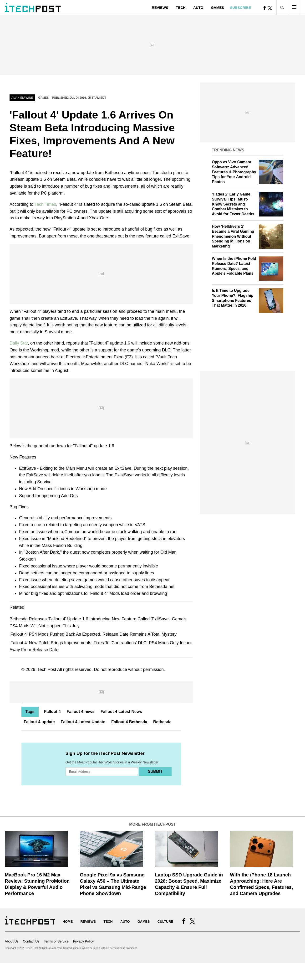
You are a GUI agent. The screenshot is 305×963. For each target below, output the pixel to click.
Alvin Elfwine (22, 97)
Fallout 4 (52, 711)
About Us (12, 941)
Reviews (160, 7)
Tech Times (45, 204)
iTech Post (46, 669)
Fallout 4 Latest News (121, 711)
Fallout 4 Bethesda (129, 722)
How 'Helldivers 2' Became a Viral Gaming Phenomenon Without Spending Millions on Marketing (233, 236)
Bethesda (162, 722)
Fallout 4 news (81, 711)
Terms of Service (56, 941)
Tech (181, 7)
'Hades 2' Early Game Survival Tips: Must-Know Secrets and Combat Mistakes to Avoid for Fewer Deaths (233, 204)
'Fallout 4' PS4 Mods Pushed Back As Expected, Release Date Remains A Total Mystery (93, 634)
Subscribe (240, 7)
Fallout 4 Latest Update (83, 722)
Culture (165, 921)
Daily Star (19, 343)
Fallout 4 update (39, 722)
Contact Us (31, 941)
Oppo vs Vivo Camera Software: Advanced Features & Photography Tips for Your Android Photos (234, 172)
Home (68, 921)
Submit (155, 771)
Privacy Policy (83, 941)
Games (217, 7)
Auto (198, 7)
